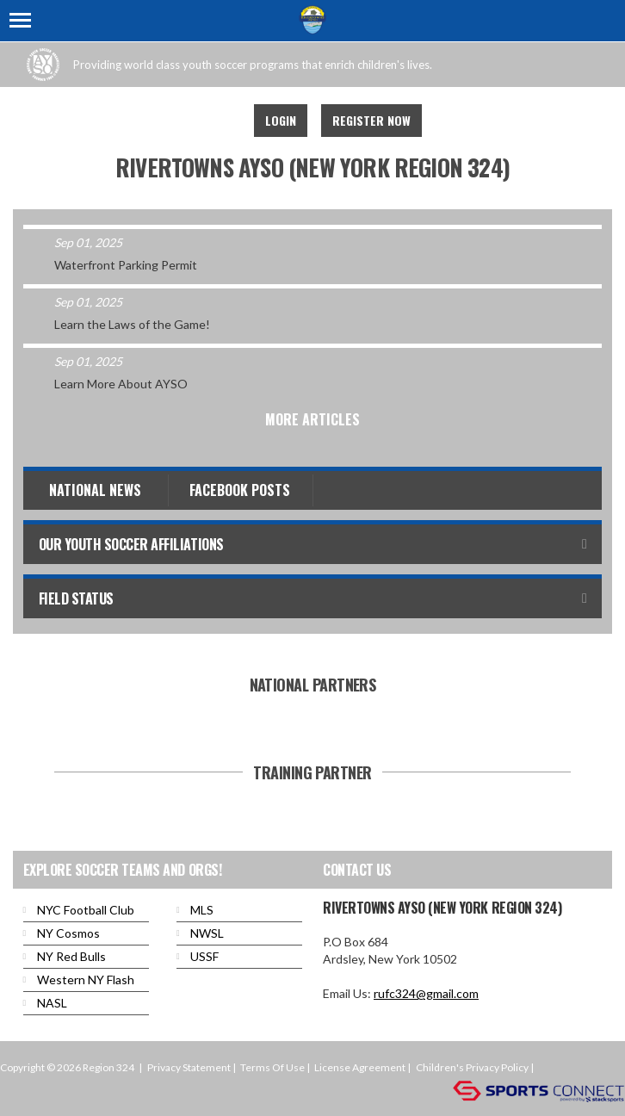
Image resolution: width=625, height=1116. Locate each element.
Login (280, 120)
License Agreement (359, 1067)
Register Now (371, 120)
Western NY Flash (85, 979)
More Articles (312, 419)
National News (95, 490)
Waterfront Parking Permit (125, 264)
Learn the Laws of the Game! (132, 324)
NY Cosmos (68, 933)
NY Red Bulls (71, 956)
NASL (52, 1002)
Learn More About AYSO (121, 383)
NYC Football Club (85, 909)
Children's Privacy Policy (472, 1067)
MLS (201, 909)
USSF (204, 956)
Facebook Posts (239, 490)
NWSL (207, 933)
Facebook (217, 120)
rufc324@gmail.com (426, 993)
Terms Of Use (272, 1067)
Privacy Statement (189, 1067)
